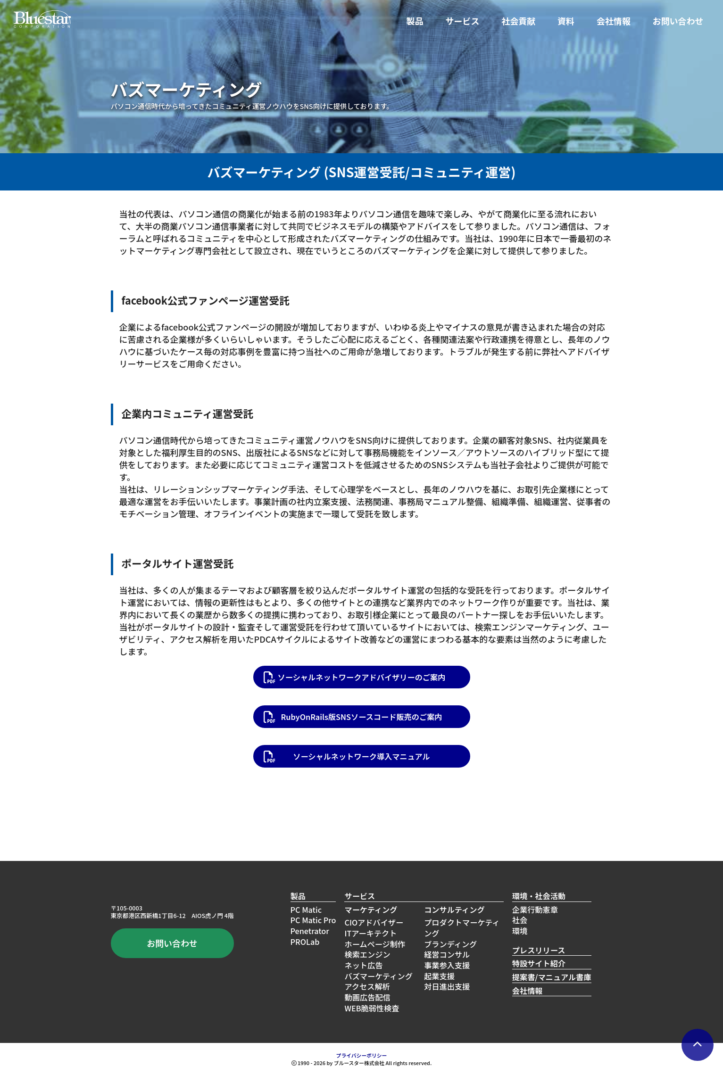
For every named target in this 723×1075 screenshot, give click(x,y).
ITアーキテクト (370, 933)
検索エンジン (367, 954)
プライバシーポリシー (361, 1055)
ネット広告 (363, 965)
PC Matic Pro (313, 920)
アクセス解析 (367, 986)
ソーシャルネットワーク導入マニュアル (361, 756)
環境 (519, 930)
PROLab (305, 941)
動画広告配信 (367, 997)
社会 (519, 920)
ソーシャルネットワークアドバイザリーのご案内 (362, 677)
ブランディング (450, 944)
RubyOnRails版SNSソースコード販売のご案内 (361, 716)
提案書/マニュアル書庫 (551, 977)
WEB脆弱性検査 (371, 1008)
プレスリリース (538, 950)
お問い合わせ (678, 21)
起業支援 (439, 976)
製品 (415, 21)
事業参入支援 (447, 965)
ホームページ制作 (374, 944)
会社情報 (614, 21)
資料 (565, 21)
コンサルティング (454, 909)
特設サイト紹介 (538, 963)
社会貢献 (518, 21)
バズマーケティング (378, 976)
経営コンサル (447, 954)
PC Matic (306, 909)
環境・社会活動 (538, 896)
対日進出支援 (447, 986)
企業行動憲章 (535, 909)
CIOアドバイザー (373, 922)
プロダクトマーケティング (462, 928)
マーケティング (370, 909)
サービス (462, 21)
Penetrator (310, 930)
